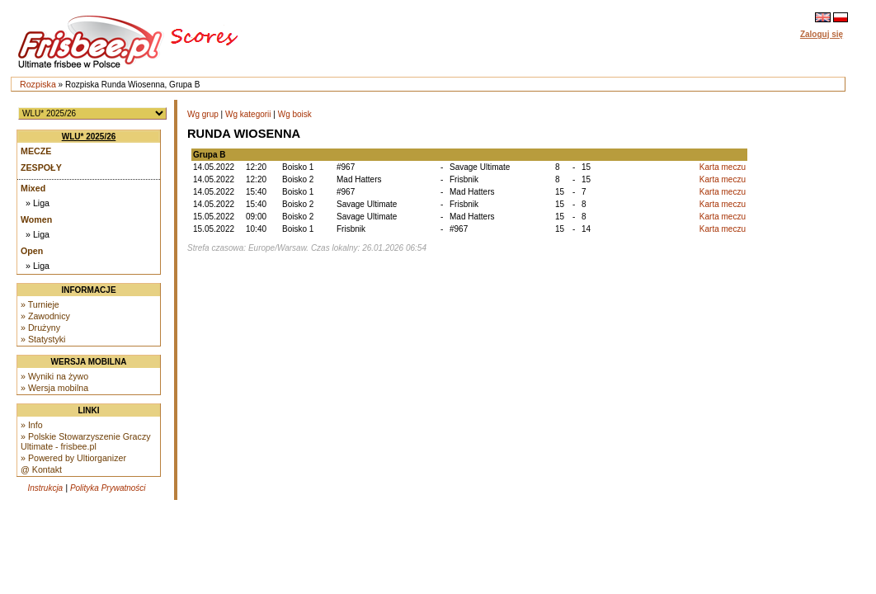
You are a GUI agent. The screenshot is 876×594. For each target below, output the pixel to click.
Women (36, 219)
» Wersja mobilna (54, 388)
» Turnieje (40, 304)
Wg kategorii (248, 114)
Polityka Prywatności (108, 488)
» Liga (37, 203)
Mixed (33, 188)
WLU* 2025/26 (89, 136)
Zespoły (41, 167)
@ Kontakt (41, 469)
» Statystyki (43, 339)
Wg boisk (295, 114)
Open (32, 251)
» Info (32, 425)
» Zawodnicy (45, 316)
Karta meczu (722, 167)
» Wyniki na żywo (54, 376)
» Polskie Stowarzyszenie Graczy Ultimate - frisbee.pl (86, 441)
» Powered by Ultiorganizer (73, 458)
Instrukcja (45, 488)
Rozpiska (38, 84)
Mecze (36, 151)
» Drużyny (40, 327)
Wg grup (203, 114)
